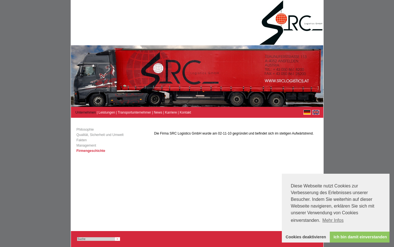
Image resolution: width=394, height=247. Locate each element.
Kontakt (185, 112)
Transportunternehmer (134, 112)
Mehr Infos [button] (333, 220)
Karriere (171, 112)
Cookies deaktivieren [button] (306, 237)
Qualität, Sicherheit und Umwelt (100, 135)
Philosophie (85, 129)
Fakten (82, 140)
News (158, 112)
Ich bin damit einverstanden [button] (360, 237)
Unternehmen (85, 112)
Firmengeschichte (91, 151)
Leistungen (106, 112)
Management (86, 145)
